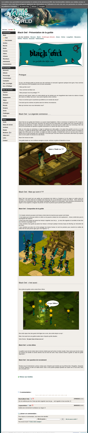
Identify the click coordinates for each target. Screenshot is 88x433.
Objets (5, 100)
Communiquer (7, 78)
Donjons (5, 108)
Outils (4, 122)
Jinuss (58, 37)
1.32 (61, 395)
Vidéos (5, 53)
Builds (5, 48)
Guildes (5, 43)
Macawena (77, 37)
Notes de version (8, 124)
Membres (7, 132)
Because (33, 37)
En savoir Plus (24, 6)
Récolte (5, 105)
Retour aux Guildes (26, 377)
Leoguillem (70, 37)
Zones (4, 110)
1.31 (58, 395)
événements (6, 61)
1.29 (52, 395)
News (4, 35)
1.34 (66, 395)
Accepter (42, 6)
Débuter (5, 73)
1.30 (55, 395)
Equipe (5, 130)
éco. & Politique (7, 86)
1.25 (40, 395)
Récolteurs (6, 59)
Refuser (34, 6)
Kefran (63, 37)
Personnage (6, 75)
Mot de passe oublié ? (71, 419)
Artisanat (5, 103)
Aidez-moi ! (6, 135)
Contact (5, 140)
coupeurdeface (23, 405)
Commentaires (7, 64)
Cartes (5, 116)
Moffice (20, 38)
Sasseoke (32, 38)
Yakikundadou (40, 38)
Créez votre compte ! (36, 421)
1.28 (49, 395)
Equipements (7, 97)
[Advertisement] (76, 13)
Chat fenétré (7, 40)
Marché (5, 45)
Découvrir (6, 70)
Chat (5, 38)
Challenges (6, 113)
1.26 (43, 395)
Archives (5, 127)
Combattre (6, 81)
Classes (5, 92)
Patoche (25, 38)
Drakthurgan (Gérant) (48, 37)
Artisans (5, 56)
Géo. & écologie (7, 83)
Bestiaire (5, 95)
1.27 (46, 395)
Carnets (5, 51)
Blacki (39, 37)
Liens (4, 138)
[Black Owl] (25, 399)
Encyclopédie (6, 68)
